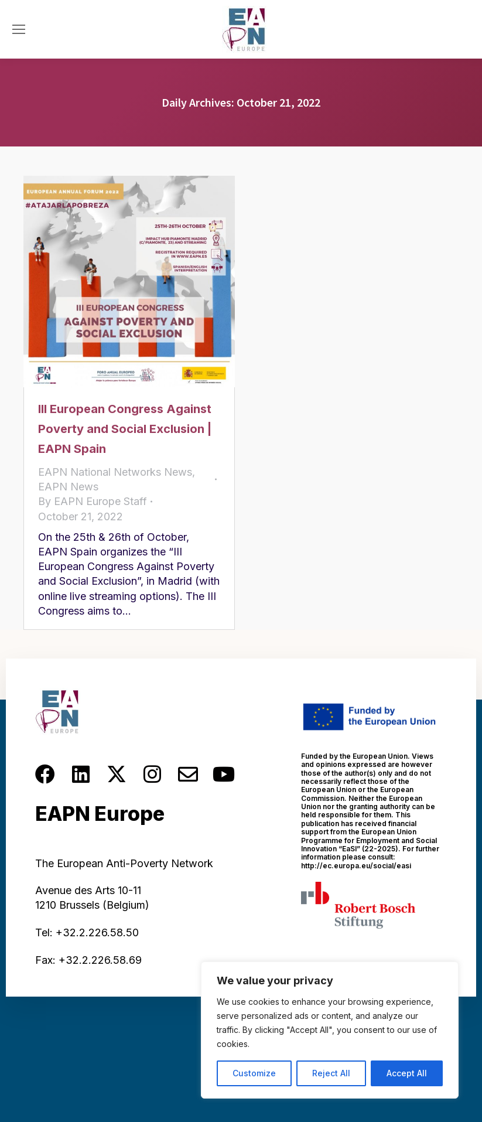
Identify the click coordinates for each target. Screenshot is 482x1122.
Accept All (407, 1073)
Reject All (331, 1073)
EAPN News (68, 486)
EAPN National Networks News (115, 472)
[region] (330, 1030)
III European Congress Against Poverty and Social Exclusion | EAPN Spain (124, 429)
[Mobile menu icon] (19, 29)
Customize (254, 1073)
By (92, 501)
